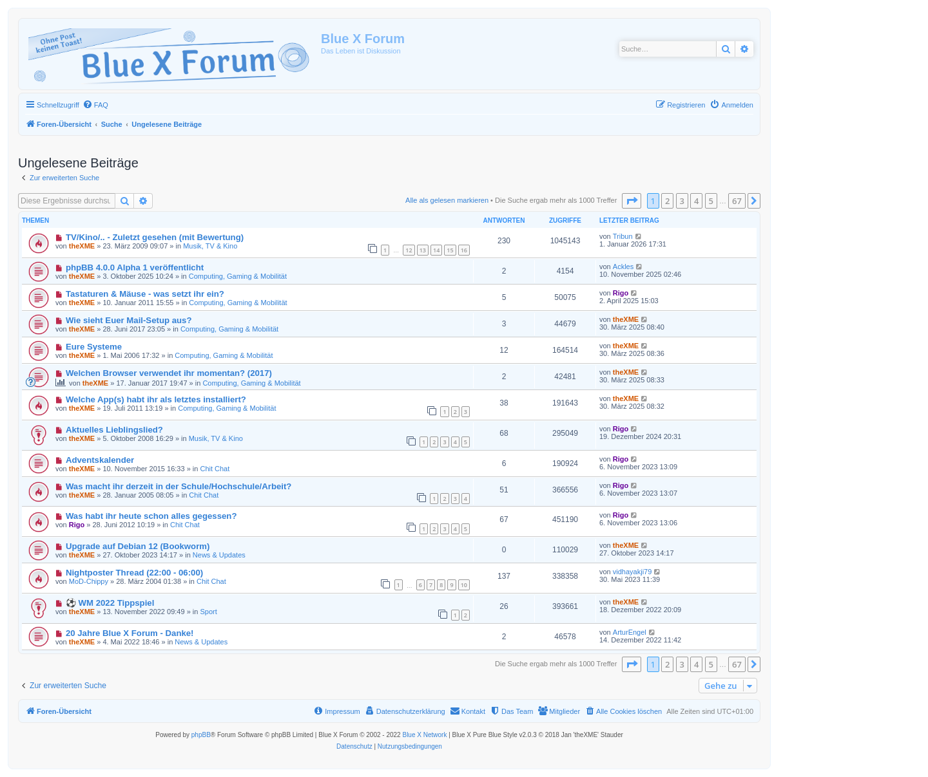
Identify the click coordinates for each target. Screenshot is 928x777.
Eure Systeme (94, 346)
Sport (208, 611)
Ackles (623, 266)
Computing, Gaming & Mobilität (238, 276)
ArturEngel (629, 632)
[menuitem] (95, 105)
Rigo (620, 293)
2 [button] (667, 201)
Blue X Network (424, 734)
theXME (82, 246)
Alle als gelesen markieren (446, 200)
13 (423, 250)
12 (408, 250)
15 (450, 250)
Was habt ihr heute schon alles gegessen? (151, 516)
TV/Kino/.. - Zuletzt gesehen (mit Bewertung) (155, 237)
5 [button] (711, 201)
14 (436, 250)
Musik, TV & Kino (210, 246)
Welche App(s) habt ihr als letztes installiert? (156, 399)
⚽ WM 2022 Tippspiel (110, 603)
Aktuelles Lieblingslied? (114, 430)
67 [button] (737, 201)
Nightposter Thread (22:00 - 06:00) (134, 572)
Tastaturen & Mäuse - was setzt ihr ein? (145, 294)
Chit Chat (214, 469)
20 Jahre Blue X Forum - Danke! (130, 633)
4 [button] (696, 201)
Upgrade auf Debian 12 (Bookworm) (138, 546)
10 (464, 585)
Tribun (623, 236)
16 (464, 250)
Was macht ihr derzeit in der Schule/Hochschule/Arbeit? (179, 486)
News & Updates (219, 555)
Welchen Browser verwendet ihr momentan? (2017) (169, 373)
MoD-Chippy (88, 581)
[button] (631, 201)
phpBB (201, 734)
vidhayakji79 (632, 572)
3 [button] (682, 201)
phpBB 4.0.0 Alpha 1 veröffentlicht (135, 267)
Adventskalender (100, 460)
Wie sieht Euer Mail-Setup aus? (129, 320)
